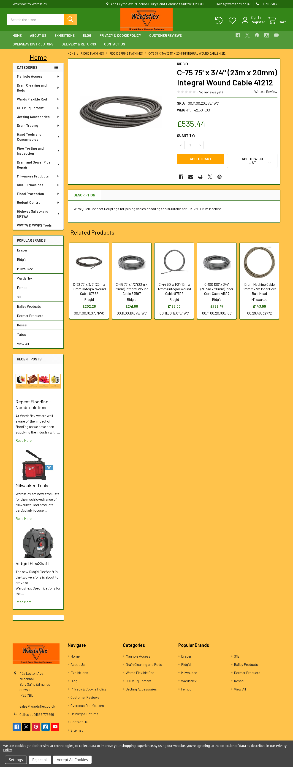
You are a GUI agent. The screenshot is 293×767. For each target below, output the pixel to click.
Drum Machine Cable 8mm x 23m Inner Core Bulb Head (259, 291)
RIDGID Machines (38, 189)
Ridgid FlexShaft (32, 567)
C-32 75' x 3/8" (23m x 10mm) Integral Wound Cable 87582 (89, 291)
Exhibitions (64, 39)
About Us (38, 39)
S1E (19, 301)
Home (17, 39)
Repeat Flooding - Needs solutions (33, 408)
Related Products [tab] (92, 234)
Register (252, 24)
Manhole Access (38, 80)
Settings (16, 759)
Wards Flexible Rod (38, 103)
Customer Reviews (165, 39)
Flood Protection (38, 198)
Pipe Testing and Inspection (38, 155)
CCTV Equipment (38, 112)
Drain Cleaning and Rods (38, 92)
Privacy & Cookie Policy (120, 39)
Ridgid (22, 263)
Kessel (22, 329)
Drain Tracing (38, 129)
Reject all (40, 759)
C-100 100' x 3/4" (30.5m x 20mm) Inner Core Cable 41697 (217, 291)
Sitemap (77, 734)
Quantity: (186, 139)
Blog (87, 39)
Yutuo (21, 338)
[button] (38, 61)
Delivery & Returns (79, 48)
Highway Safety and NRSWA (38, 218)
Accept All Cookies (72, 759)
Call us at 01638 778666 (36, 718)
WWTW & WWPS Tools (34, 229)
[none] (121, 116)
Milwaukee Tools (32, 489)
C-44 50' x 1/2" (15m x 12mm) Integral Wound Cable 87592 (174, 291)
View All (23, 348)
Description (84, 197)
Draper (22, 254)
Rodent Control (38, 206)
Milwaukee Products (38, 180)
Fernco (22, 291)
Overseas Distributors (33, 48)
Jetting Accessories (38, 121)
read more (24, 444)
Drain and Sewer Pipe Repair (38, 169)
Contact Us (114, 48)
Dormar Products (30, 319)
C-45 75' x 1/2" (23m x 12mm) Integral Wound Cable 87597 (131, 291)
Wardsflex (25, 282)
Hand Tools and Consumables (38, 141)
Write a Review (265, 95)
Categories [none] (27, 71)
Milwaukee (25, 273)
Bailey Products (29, 310)
